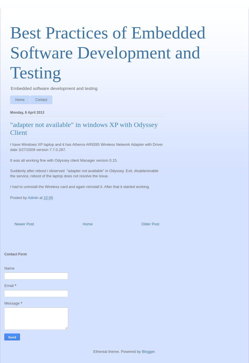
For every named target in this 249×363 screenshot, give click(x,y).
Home (20, 100)
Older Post (150, 224)
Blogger (148, 351)
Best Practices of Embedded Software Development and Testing (108, 52)
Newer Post (24, 224)
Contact (41, 100)
